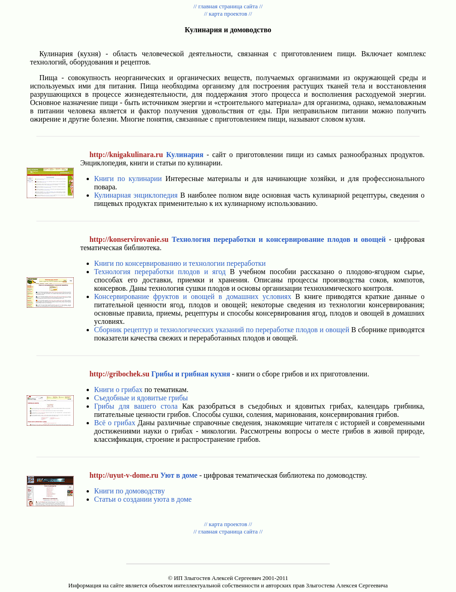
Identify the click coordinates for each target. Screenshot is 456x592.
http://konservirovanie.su (129, 239)
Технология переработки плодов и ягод (160, 271)
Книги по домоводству (129, 491)
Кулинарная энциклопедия (135, 195)
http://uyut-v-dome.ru (123, 475)
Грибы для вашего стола (135, 406)
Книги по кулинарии (128, 178)
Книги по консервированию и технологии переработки (180, 263)
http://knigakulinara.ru (126, 154)
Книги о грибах (118, 389)
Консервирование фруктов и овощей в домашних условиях (192, 296)
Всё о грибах (114, 423)
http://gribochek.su (119, 374)
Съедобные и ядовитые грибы (141, 398)
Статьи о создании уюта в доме (143, 499)
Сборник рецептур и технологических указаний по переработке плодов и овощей (221, 330)
